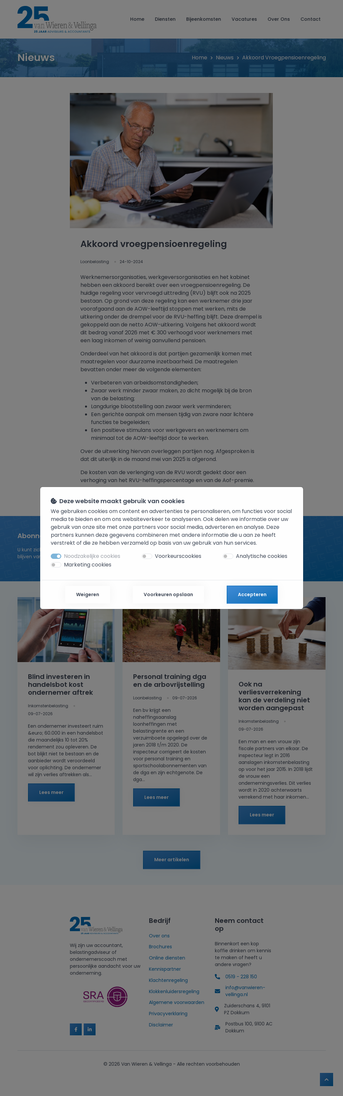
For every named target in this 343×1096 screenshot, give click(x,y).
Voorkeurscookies (178, 556)
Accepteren (252, 594)
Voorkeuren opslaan (168, 594)
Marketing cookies (87, 564)
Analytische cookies (261, 556)
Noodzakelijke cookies (92, 556)
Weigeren (87, 594)
